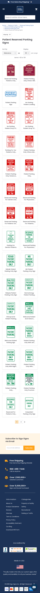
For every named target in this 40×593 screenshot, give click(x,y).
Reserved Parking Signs (27, 25)
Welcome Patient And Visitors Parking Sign (29, 318)
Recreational (26, 510)
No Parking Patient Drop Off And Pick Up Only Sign (29, 127)
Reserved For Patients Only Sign (10, 413)
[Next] (25, 422)
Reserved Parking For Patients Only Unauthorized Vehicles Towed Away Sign (11, 223)
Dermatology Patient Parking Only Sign (29, 294)
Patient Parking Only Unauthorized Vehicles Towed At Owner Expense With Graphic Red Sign (29, 175)
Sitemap (9, 513)
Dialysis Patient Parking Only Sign (11, 294)
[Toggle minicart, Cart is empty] (36, 9)
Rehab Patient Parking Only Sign (11, 270)
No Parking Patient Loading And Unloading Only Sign (29, 103)
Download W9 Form (12, 530)
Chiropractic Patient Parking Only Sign (10, 318)
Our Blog (9, 526)
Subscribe (29, 448)
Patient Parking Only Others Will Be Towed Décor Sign (29, 80)
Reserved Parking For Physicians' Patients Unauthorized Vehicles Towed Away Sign (29, 199)
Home (4, 25)
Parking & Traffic (13, 25)
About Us (9, 503)
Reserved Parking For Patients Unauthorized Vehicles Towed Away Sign (29, 223)
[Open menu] (3, 9)
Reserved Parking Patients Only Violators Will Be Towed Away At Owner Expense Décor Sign (11, 80)
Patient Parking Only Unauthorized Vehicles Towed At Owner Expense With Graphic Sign (10, 389)
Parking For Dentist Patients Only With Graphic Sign (10, 246)
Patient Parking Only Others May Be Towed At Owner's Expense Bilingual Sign (29, 151)
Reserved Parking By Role (11, 28)
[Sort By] (9, 53)
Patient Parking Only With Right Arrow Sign (10, 365)
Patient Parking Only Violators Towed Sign (10, 175)
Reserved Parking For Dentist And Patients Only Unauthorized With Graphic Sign (11, 199)
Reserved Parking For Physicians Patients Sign (29, 246)
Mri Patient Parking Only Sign (29, 270)
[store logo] (20, 9)
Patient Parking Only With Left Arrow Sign (29, 341)
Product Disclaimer (12, 507)
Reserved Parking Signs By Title (13, 27)
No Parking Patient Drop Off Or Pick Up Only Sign (11, 127)
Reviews (9, 510)
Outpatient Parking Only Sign (29, 413)
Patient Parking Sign (10, 103)
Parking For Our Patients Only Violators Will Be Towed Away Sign (11, 151)
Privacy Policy (10, 520)
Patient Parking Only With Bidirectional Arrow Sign (29, 365)
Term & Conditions (12, 517)
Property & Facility (28, 503)
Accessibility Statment (14, 523)
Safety (24, 507)
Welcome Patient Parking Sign (11, 341)
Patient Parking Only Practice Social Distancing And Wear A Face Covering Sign (29, 389)
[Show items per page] (26, 53)
